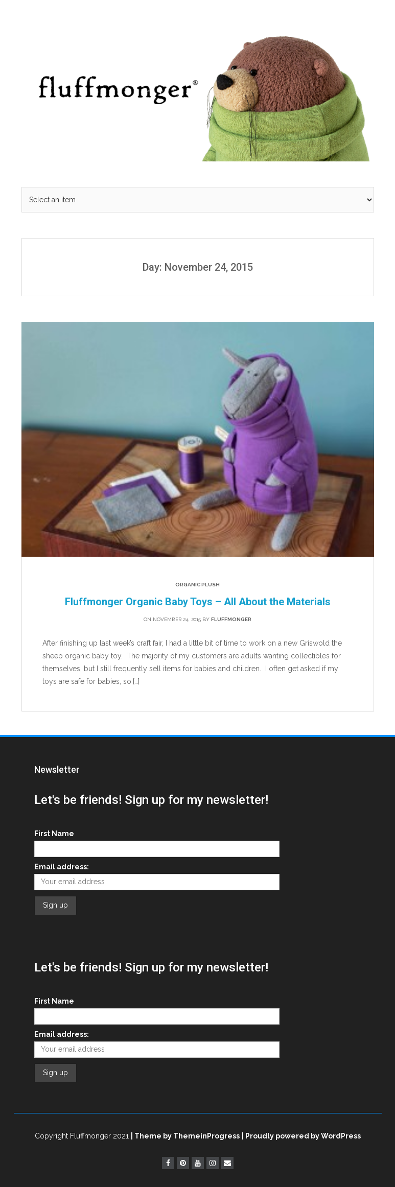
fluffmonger (231, 619)
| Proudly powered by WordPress (301, 1136)
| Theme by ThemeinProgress (185, 1136)
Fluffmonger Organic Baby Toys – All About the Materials (198, 602)
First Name (54, 833)
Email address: (61, 867)
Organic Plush (197, 584)
